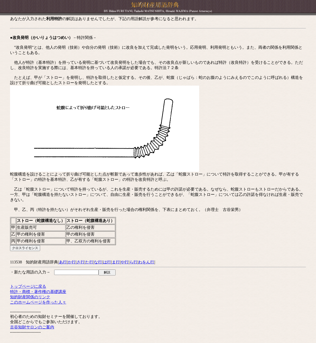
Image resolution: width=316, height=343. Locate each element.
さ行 (80, 262)
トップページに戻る (28, 286)
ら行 (133, 262)
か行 (72, 262)
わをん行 (146, 262)
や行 (125, 262)
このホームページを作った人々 (38, 302)
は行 (107, 262)
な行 (98, 262)
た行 (89, 262)
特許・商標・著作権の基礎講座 (38, 292)
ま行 (116, 262)
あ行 (63, 262)
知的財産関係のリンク (30, 297)
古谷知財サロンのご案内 (32, 327)
